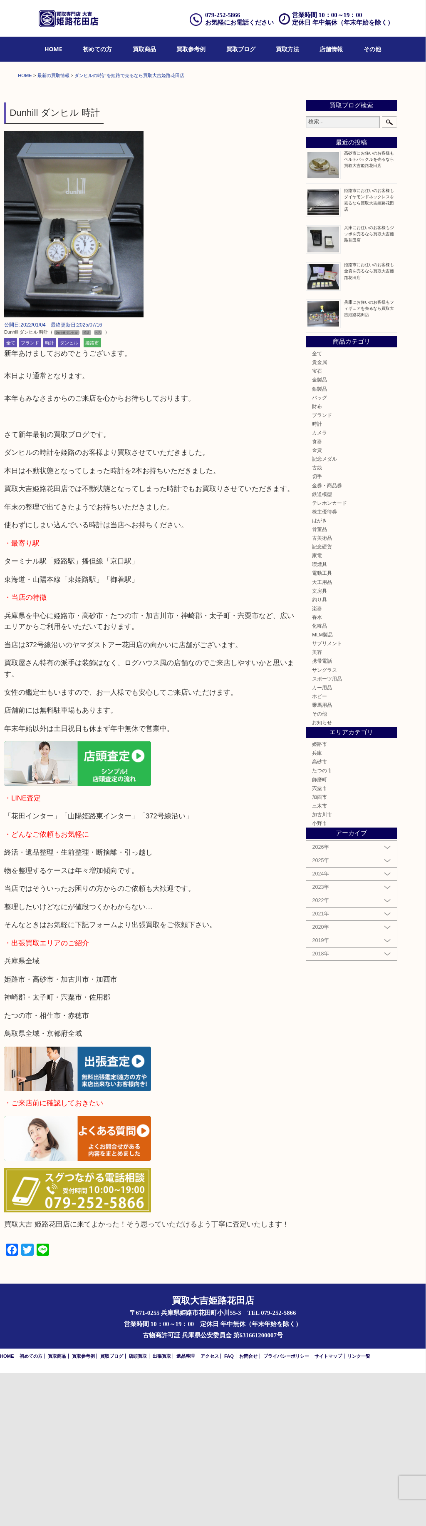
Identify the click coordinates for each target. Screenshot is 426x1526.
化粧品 (319, 779)
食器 (317, 594)
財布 (317, 559)
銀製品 (319, 542)
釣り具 (319, 753)
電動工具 (322, 726)
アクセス (210, 1509)
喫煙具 (319, 718)
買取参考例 (191, 49)
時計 (49, 496)
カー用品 (322, 840)
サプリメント (327, 796)
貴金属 (319, 515)
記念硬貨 (322, 700)
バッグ (319, 551)
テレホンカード (329, 656)
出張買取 (162, 1509)
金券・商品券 (327, 638)
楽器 (317, 761)
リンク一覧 (358, 1509)
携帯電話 (322, 814)
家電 (317, 708)
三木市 (319, 959)
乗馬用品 (322, 858)
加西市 (319, 950)
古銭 (317, 621)
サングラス (324, 823)
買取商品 (144, 49)
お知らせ (322, 875)
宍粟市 (319, 941)
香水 (317, 770)
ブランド (30, 496)
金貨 (317, 603)
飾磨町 (319, 932)
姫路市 (92, 496)
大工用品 (322, 735)
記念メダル (324, 612)
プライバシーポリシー (286, 1509)
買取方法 (287, 49)
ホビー (319, 849)
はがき (319, 673)
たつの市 (322, 924)
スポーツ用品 (327, 832)
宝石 (317, 524)
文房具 (319, 744)
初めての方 (97, 49)
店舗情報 (331, 49)
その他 (372, 49)
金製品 (319, 533)
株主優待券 (324, 665)
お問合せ (248, 1509)
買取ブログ (240, 49)
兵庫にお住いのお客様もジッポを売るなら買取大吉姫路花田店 (369, 387)
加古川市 (322, 967)
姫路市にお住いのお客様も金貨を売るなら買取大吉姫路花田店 (369, 424)
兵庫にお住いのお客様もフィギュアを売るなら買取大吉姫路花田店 (369, 461)
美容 (317, 805)
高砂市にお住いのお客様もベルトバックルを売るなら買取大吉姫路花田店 (369, 312)
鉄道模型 (322, 647)
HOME (53, 49)
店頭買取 (138, 1509)
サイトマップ (328, 1509)
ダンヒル (69, 496)
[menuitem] (53, 49)
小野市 (319, 976)
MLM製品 (322, 787)
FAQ (229, 1509)
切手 (317, 630)
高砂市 (319, 915)
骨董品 (319, 682)
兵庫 (317, 906)
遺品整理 (185, 1509)
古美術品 (322, 691)
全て (10, 496)
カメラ (319, 585)
